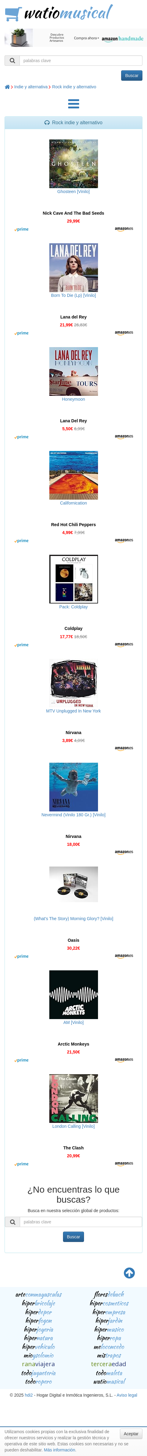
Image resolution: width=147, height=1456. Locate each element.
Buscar (131, 75)
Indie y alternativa (31, 86)
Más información (59, 1449)
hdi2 (29, 1395)
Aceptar (131, 1433)
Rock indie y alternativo (74, 86)
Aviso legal (127, 1395)
